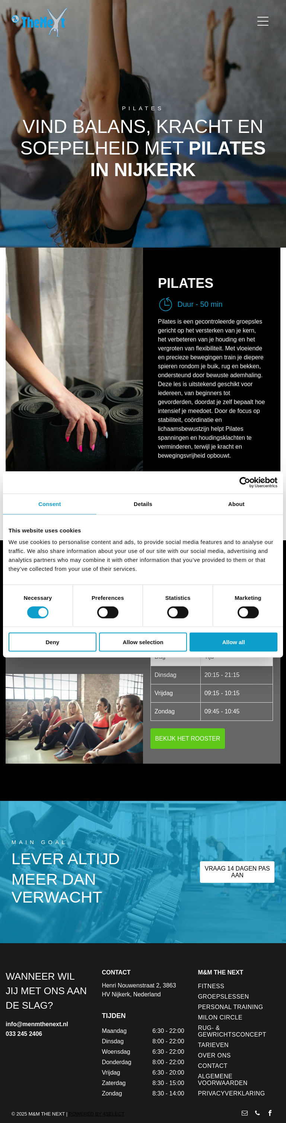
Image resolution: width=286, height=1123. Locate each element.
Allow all (233, 642)
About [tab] (236, 503)
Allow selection (143, 642)
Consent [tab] (49, 503)
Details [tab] (143, 503)
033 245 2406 (24, 1034)
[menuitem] (236, 986)
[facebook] (270, 1113)
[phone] (257, 1113)
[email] (244, 1113)
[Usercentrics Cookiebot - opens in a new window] (244, 482)
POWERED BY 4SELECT (96, 1114)
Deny (52, 642)
